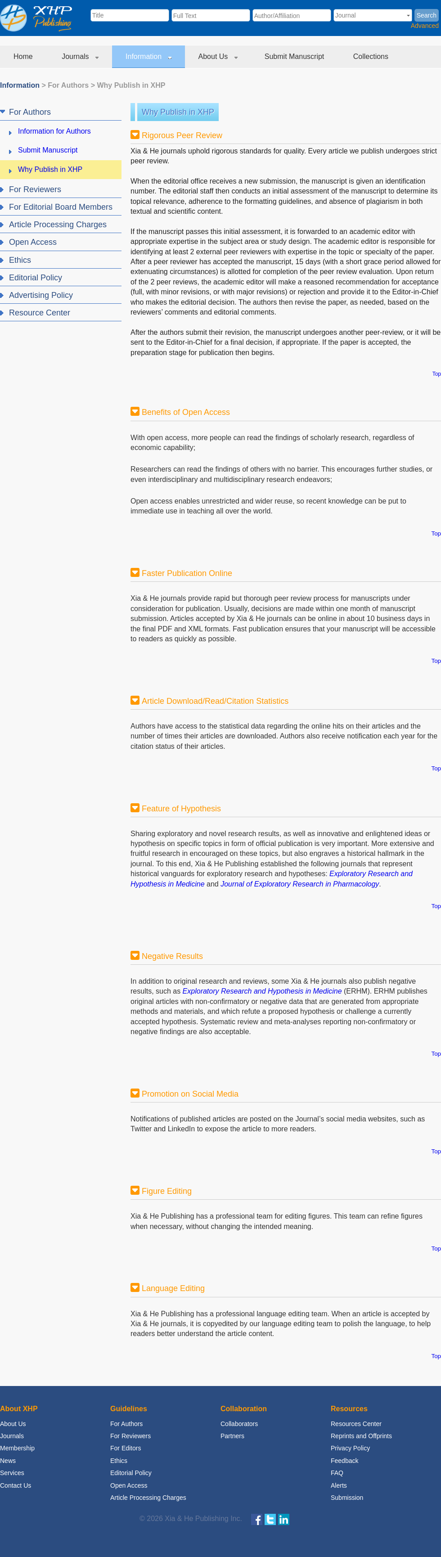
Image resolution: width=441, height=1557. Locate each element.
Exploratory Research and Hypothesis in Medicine (262, 991)
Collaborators (239, 1423)
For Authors (68, 85)
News (8, 1460)
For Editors (125, 1448)
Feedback (344, 1460)
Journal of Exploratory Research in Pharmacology (299, 884)
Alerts (339, 1485)
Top (436, 374)
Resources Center (356, 1423)
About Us (218, 56)
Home (24, 56)
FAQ (337, 1472)
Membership (17, 1448)
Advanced (425, 25)
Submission (347, 1497)
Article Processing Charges (148, 1497)
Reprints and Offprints (361, 1436)
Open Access (129, 1485)
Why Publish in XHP (131, 85)
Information (148, 56)
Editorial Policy (131, 1472)
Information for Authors (54, 131)
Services (12, 1472)
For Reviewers (130, 1436)
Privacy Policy (350, 1448)
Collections (372, 56)
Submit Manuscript (295, 56)
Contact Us (15, 1485)
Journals (80, 56)
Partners (232, 1436)
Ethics (118, 1460)
